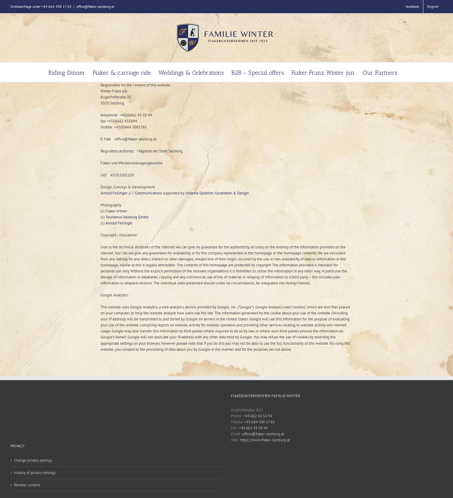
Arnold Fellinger (119, 223)
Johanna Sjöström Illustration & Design (217, 193)
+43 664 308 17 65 (259, 421)
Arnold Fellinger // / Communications (131, 193)
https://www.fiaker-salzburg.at (265, 439)
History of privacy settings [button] (35, 472)
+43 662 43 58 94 (257, 415)
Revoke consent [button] (27, 485)
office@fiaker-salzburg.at (95, 6)
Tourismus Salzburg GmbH (127, 217)
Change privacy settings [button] (33, 460)
